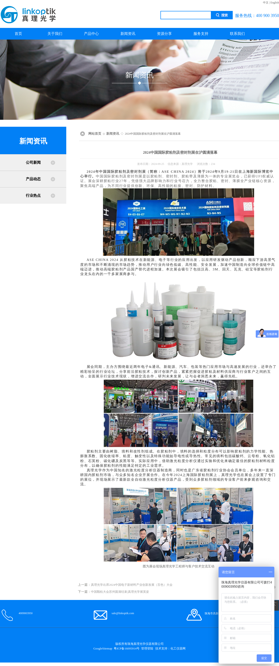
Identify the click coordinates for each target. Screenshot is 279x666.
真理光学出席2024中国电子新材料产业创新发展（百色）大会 (132, 584)
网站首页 (94, 133)
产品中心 (91, 34)
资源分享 (164, 34)
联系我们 (237, 34)
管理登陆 (147, 648)
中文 (266, 2)
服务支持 (200, 34)
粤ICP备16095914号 (127, 648)
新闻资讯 (127, 34)
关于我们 (54, 34)
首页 (18, 34)
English (274, 2)
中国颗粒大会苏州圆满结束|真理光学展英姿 (120, 591)
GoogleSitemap (102, 648)
